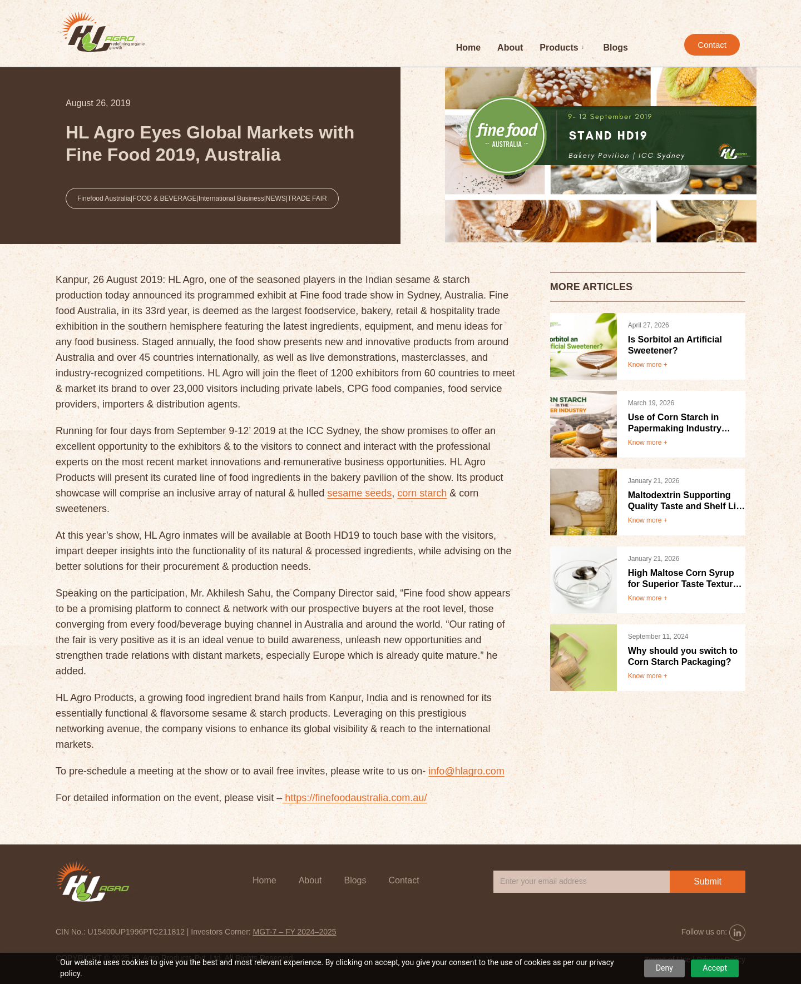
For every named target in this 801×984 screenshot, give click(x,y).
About (510, 48)
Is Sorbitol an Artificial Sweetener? (675, 345)
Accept (715, 967)
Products (561, 48)
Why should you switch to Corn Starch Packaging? (683, 656)
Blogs (616, 48)
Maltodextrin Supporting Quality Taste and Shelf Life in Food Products (686, 501)
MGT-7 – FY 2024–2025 (295, 931)
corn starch (422, 493)
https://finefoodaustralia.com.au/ (354, 797)
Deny (664, 967)
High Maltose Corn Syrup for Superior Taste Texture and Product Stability (683, 579)
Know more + (648, 365)
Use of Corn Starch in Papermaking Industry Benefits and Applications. (683, 423)
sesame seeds (359, 493)
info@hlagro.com (466, 771)
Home (468, 48)
